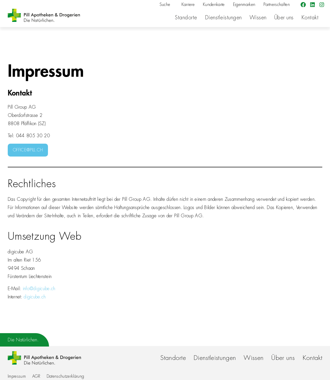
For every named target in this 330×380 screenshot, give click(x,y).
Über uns (284, 17)
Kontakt (310, 17)
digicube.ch (35, 297)
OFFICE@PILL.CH (28, 150)
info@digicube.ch (39, 288)
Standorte (186, 17)
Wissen (258, 17)
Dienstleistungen (223, 17)
